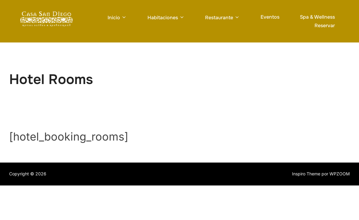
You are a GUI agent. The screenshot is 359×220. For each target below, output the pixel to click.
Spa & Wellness (317, 17)
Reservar (325, 25)
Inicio (117, 17)
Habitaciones (166, 17)
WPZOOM (339, 173)
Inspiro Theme (306, 173)
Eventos (270, 17)
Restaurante (222, 17)
